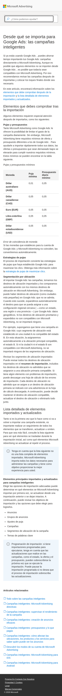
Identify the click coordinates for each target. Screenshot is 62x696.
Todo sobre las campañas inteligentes (26, 598)
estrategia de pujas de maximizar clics (25, 271)
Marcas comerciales (13, 689)
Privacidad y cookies (13, 682)
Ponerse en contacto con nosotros (19, 679)
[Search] (55, 19)
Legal (7, 686)
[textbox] (29, 19)
